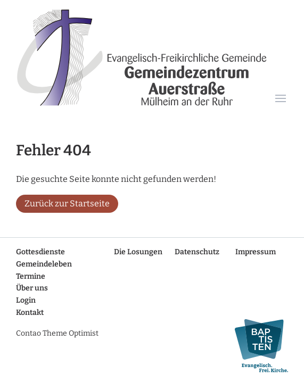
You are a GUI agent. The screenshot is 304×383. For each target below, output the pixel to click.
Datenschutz (197, 251)
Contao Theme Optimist (57, 333)
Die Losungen (138, 251)
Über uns (32, 288)
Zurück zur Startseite (67, 203)
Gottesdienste (40, 251)
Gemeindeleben (44, 264)
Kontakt (30, 312)
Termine (30, 276)
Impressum (255, 251)
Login (26, 300)
